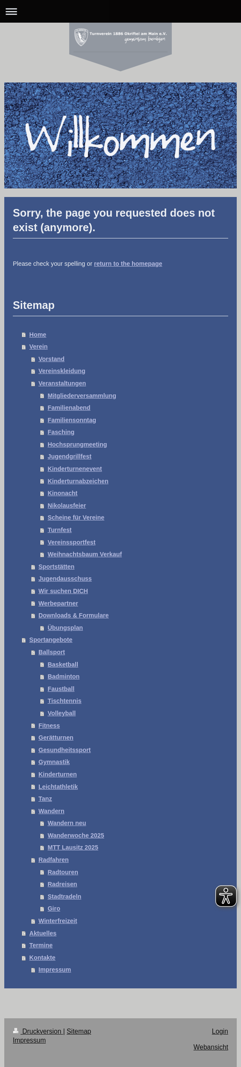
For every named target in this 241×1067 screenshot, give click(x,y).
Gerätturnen (55, 737)
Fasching (60, 432)
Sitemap (79, 1031)
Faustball (60, 688)
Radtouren (62, 872)
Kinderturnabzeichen (77, 481)
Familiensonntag (71, 420)
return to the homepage (128, 263)
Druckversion (38, 1031)
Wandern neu (66, 823)
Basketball (62, 664)
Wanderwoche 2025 (75, 835)
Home (38, 334)
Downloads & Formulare (73, 615)
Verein (38, 346)
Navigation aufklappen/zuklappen (120, 11)
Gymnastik (54, 761)
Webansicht (211, 1047)
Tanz (45, 798)
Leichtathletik (58, 786)
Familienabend (68, 407)
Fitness (49, 725)
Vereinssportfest (71, 542)
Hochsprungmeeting (77, 444)
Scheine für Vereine (75, 517)
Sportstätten (56, 566)
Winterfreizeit (57, 920)
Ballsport (51, 652)
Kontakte (42, 957)
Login (220, 1031)
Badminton (63, 676)
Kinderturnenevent (74, 468)
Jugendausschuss (65, 578)
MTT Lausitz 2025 (72, 847)
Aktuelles (43, 933)
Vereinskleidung (61, 370)
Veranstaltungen (62, 383)
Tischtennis (64, 700)
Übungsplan (65, 627)
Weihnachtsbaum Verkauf (84, 554)
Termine (41, 945)
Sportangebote (51, 639)
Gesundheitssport (64, 750)
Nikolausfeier (66, 505)
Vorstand (51, 359)
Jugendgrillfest (69, 456)
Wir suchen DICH (63, 591)
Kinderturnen (57, 774)
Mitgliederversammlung (81, 395)
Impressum (54, 969)
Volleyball (61, 713)
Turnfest (59, 529)
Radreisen (62, 884)
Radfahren (53, 859)
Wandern (51, 811)
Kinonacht (62, 493)
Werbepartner (58, 603)
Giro (53, 908)
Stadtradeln (64, 896)
